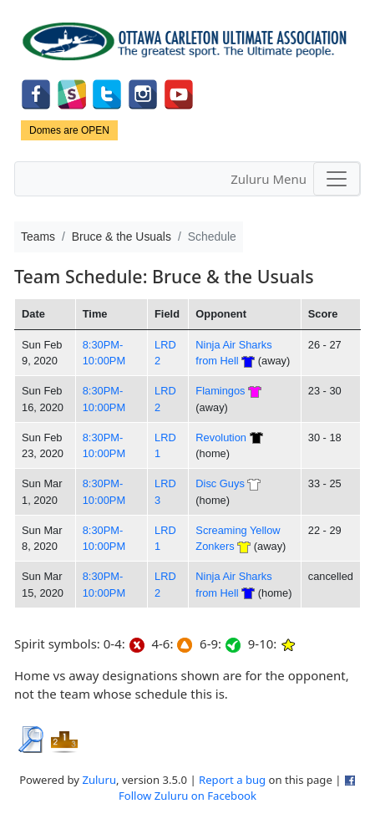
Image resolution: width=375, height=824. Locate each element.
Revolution (220, 437)
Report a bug (232, 779)
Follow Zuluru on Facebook (187, 795)
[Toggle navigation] (336, 179)
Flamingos (220, 390)
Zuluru (99, 779)
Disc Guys (219, 483)
